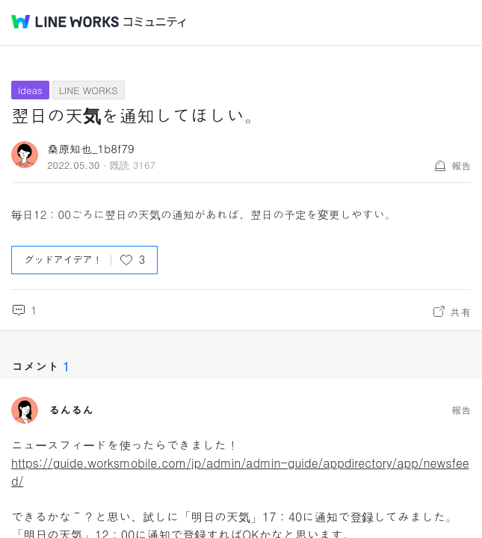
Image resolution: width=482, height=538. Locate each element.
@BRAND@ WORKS (65, 21)
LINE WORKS (88, 90)
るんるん (71, 410)
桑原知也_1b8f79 (91, 148)
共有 (460, 311)
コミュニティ (154, 22)
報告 (461, 165)
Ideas (30, 90)
